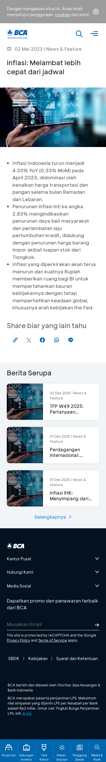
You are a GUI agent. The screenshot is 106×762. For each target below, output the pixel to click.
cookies (62, 14)
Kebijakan (37, 658)
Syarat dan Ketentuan (77, 658)
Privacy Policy (18, 640)
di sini (26, 713)
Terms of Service (52, 640)
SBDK (13, 658)
